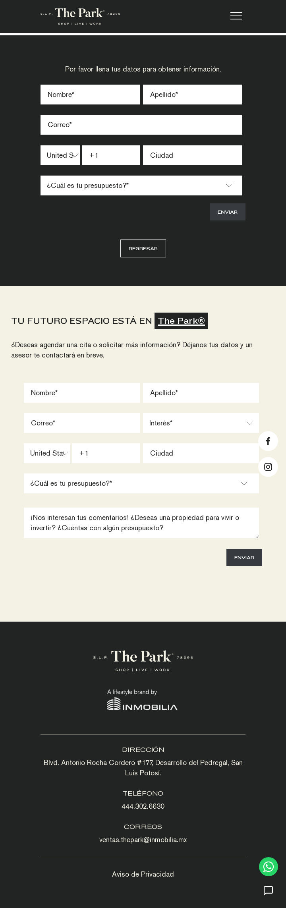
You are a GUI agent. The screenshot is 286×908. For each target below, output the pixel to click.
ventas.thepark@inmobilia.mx (143, 839)
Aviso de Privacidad (143, 874)
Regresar (143, 248)
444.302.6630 (143, 806)
